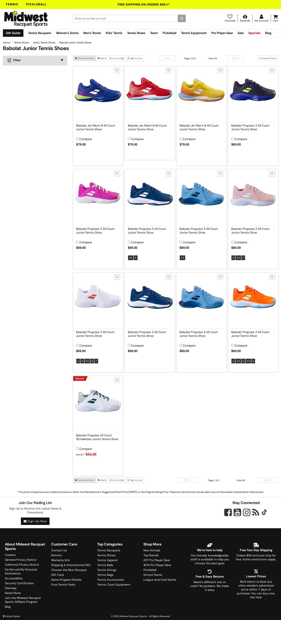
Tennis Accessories (110, 580)
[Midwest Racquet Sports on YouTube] (237, 512)
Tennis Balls (105, 565)
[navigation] (35, 60)
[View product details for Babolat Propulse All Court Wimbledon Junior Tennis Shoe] (98, 436)
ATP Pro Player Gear (156, 560)
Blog (268, 33)
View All (212, 58)
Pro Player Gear (222, 33)
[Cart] (275, 18)
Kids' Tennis (114, 33)
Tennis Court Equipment (113, 585)
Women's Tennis (67, 33)
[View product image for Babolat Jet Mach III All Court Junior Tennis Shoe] (98, 91)
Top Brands (151, 555)
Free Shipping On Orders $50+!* (144, 4)
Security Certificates (19, 583)
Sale (241, 33)
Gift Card (57, 575)
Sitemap (10, 588)
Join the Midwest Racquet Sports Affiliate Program (23, 600)
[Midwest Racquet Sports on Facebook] (228, 515)
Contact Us (59, 550)
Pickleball (36, 4)
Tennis (12, 4)
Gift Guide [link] (13, 33)
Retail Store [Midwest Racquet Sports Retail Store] (13, 593)
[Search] (182, 18)
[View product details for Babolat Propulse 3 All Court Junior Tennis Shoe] (253, 126)
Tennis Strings (106, 570)
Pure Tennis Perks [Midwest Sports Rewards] (63, 585)
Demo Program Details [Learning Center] (66, 580)
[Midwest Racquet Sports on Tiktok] (264, 513)
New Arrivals (151, 550)
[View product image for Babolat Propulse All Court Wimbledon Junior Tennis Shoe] (98, 401)
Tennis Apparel (107, 560)
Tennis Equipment (194, 33)
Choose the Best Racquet (69, 570)
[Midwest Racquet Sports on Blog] (255, 512)
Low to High (117, 58)
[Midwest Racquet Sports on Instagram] (247, 512)
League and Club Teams (159, 580)
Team (154, 33)
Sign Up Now (35, 521)
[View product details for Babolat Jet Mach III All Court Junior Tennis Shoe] (98, 126)
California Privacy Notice (22, 565)
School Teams (152, 575)
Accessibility (14, 578)
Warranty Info (60, 560)
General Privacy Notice (20, 560)
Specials (254, 33)
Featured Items (84, 58)
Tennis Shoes (136, 33)
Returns (56, 555)
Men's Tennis (92, 33)
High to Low (135, 58)
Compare (85, 139)
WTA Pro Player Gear (157, 565)
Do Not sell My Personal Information (21, 571)
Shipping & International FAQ (70, 565)
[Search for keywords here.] (125, 18)
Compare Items (267, 58)
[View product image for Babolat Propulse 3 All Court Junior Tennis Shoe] (253, 91)
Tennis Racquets (39, 33)
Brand (102, 58)
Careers (10, 555)
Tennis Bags (105, 575)
